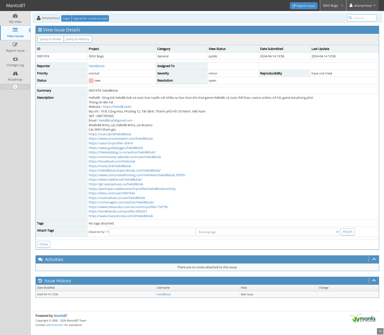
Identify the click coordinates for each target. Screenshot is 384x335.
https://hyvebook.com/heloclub (112, 161)
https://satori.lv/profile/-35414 (111, 143)
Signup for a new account (90, 18)
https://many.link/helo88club (110, 166)
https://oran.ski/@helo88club (110, 134)
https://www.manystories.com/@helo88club (121, 216)
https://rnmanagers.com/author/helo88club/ (121, 202)
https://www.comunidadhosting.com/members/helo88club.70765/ (137, 175)
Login (66, 18)
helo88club (97, 66)
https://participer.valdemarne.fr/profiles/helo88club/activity (132, 188)
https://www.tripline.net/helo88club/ (115, 179)
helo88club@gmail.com (115, 120)
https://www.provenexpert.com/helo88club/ (121, 138)
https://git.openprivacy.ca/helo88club (116, 184)
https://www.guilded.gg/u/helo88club (116, 148)
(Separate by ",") (99, 232)
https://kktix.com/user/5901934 (112, 193)
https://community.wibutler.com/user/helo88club (125, 157)
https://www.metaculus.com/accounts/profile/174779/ (128, 207)
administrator (55, 325)
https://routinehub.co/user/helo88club (117, 198)
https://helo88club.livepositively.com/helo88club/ (125, 170)
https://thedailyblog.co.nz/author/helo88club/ (122, 152)
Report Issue (304, 5)
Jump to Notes (50, 39)
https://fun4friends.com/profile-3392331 (118, 211)
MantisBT (60, 315)
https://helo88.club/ (117, 106)
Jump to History (77, 39)
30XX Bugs (333, 5)
